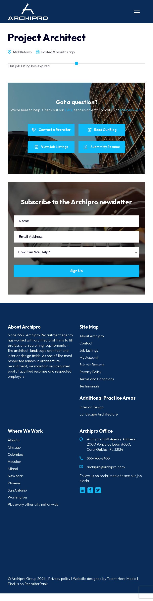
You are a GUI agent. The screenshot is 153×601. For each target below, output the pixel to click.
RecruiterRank (36, 591)
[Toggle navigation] (137, 12)
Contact (85, 350)
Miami (13, 476)
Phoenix (14, 490)
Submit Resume (91, 372)
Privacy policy (59, 586)
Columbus (16, 462)
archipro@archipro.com (106, 474)
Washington (17, 505)
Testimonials (89, 393)
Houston (14, 469)
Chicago (14, 455)
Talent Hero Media (121, 586)
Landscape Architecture (98, 422)
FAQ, (69, 110)
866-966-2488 (131, 110)
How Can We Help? (34, 259)
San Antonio (17, 498)
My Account (88, 365)
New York (15, 483)
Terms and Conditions (96, 386)
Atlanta (14, 447)
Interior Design (91, 414)
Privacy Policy (90, 379)
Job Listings (88, 358)
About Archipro (91, 343)
